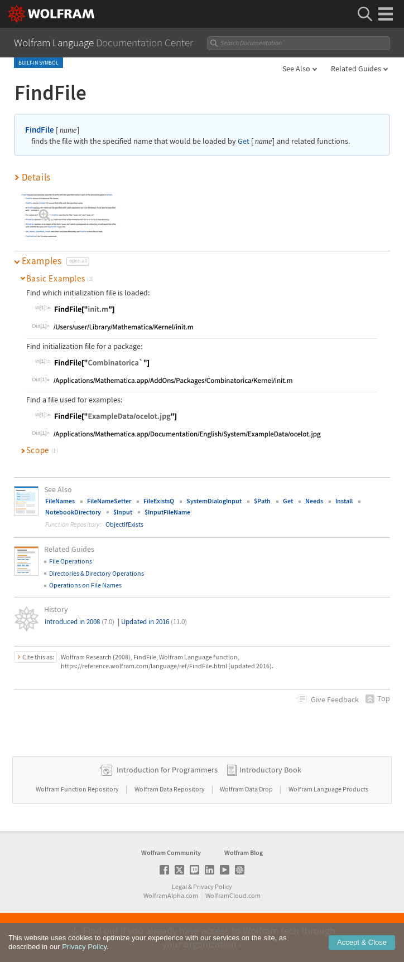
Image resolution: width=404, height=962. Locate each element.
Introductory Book (270, 770)
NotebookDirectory (73, 512)
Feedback (335, 699)
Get (243, 141)
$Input (122, 512)
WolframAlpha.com (170, 895)
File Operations (70, 561)
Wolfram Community (171, 852)
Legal (179, 886)
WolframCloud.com (233, 895)
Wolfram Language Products (328, 789)
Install (344, 501)
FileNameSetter (109, 501)
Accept (362, 950)
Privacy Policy (212, 886)
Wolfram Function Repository (78, 789)
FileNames (60, 501)
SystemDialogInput (214, 501)
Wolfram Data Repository (170, 789)
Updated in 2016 (154, 621)
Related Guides (356, 69)
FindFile (39, 129)
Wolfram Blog (243, 852)
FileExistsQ (158, 501)
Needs (314, 501)
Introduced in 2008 (79, 621)
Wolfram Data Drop (247, 789)
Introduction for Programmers (167, 770)
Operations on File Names (85, 585)
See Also (296, 69)
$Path (262, 501)
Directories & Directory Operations (96, 573)
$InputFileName (167, 512)
